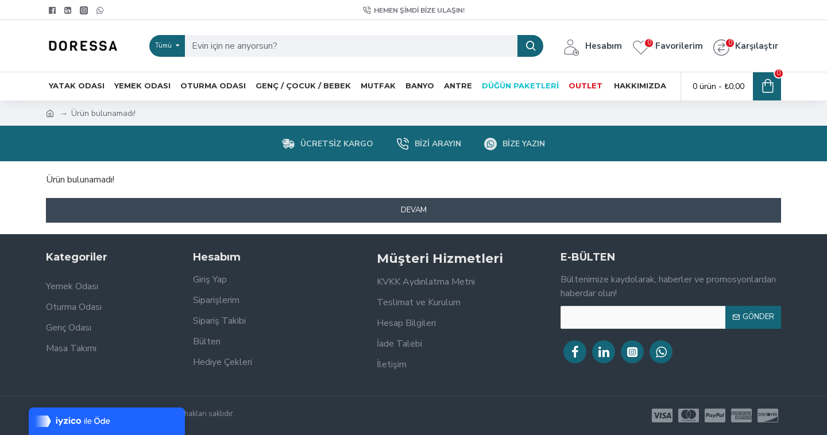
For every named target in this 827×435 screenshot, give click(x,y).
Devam (414, 210)
